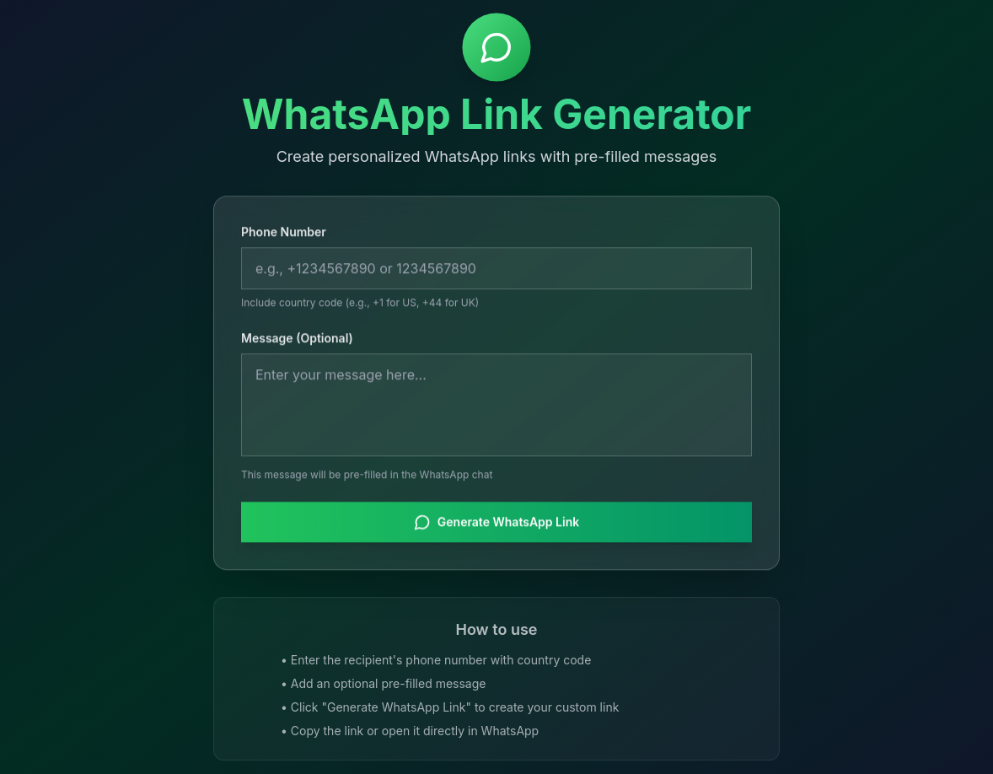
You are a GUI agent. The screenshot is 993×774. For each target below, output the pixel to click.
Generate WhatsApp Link (496, 523)
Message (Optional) (297, 339)
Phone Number (283, 233)
